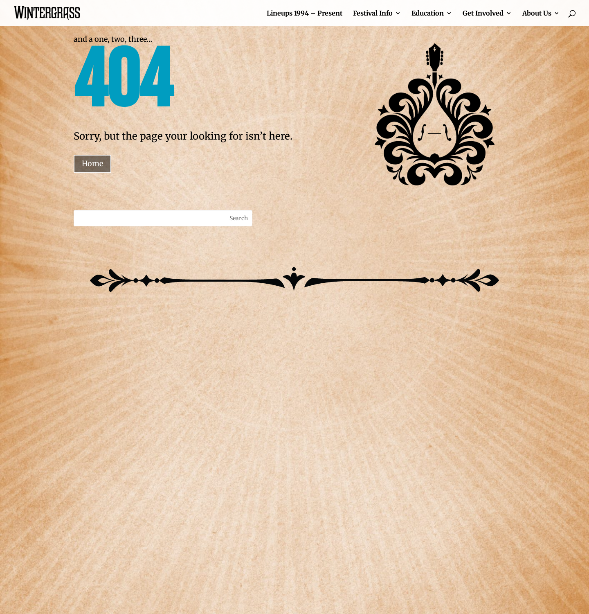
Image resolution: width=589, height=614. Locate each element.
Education (427, 13)
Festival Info (373, 13)
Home (92, 163)
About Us (536, 13)
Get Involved (483, 13)
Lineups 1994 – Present (304, 13)
